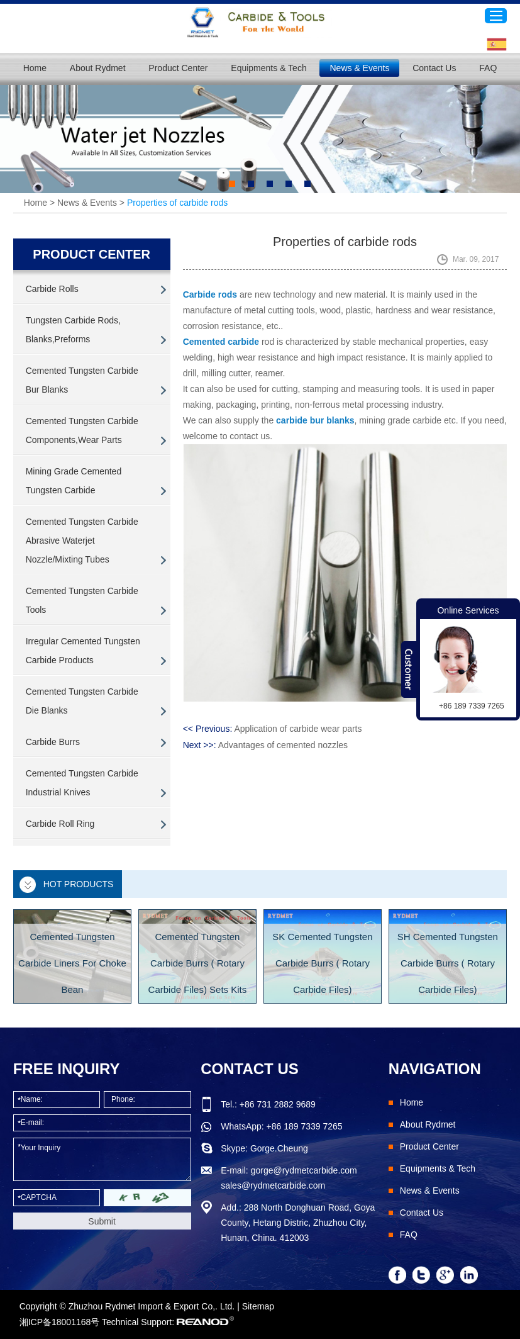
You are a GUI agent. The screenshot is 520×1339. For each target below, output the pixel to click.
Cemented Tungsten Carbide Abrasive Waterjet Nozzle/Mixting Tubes (82, 540)
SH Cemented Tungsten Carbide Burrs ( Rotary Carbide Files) (447, 963)
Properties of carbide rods (177, 203)
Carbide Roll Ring (60, 824)
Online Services (468, 610)
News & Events (359, 68)
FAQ (488, 68)
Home (35, 68)
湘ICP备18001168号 (59, 1322)
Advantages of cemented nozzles (283, 745)
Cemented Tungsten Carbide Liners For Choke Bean (72, 963)
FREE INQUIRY (66, 1068)
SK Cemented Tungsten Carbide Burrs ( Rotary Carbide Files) (322, 963)
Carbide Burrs (53, 742)
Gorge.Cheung (279, 1148)
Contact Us (434, 68)
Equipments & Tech (268, 68)
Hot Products (78, 884)
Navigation (435, 1068)
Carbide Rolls (52, 289)
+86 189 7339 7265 (305, 1126)
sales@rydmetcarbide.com (273, 1185)
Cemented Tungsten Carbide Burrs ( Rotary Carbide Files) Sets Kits (197, 963)
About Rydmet (98, 68)
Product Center (177, 68)
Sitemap (258, 1306)
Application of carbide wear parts (298, 729)
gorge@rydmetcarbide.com (304, 1170)
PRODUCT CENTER (91, 254)
